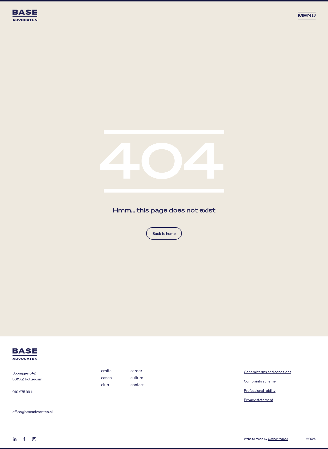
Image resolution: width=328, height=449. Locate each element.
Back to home (164, 233)
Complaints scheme (260, 381)
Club (105, 384)
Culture (136, 377)
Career (136, 370)
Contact (137, 384)
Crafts (106, 370)
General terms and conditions (267, 371)
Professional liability (259, 390)
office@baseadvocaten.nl (32, 411)
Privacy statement (258, 399)
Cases (106, 377)
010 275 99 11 (22, 391)
